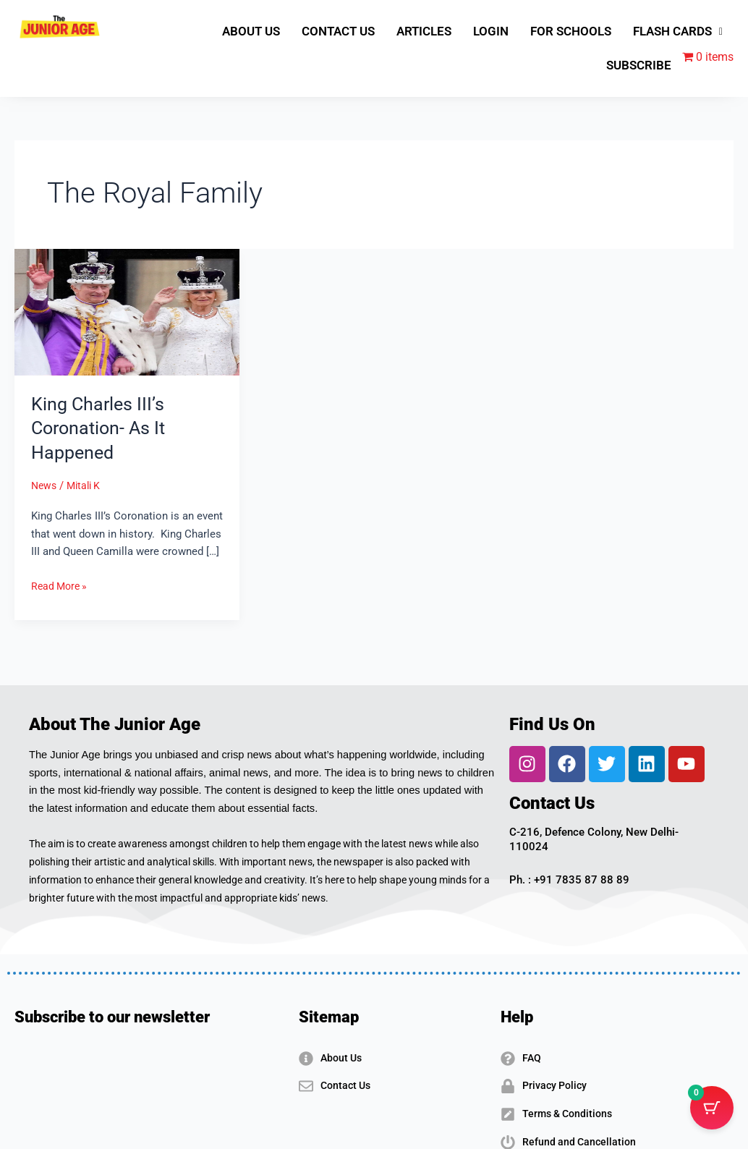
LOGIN (491, 31)
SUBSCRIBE (638, 65)
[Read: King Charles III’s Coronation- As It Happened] (126, 311)
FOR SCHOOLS (570, 31)
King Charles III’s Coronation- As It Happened (101, 428)
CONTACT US (338, 31)
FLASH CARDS (678, 31)
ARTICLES (423, 31)
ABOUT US (251, 31)
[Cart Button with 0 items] (712, 1113)
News (45, 485)
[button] (678, 31)
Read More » (61, 585)
